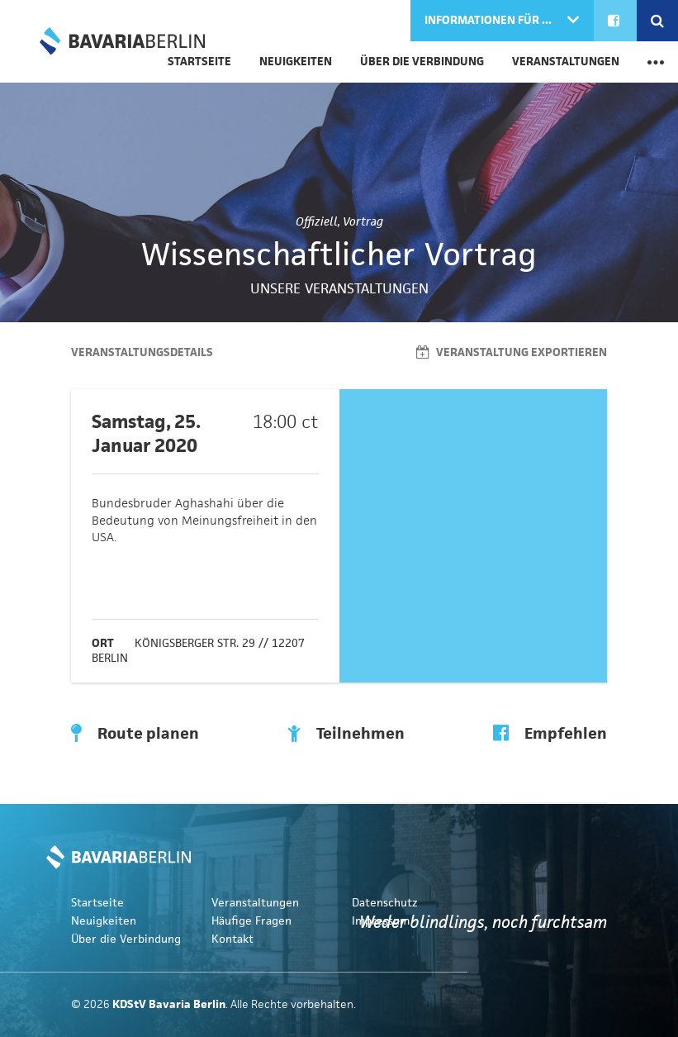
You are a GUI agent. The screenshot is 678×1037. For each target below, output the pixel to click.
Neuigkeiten (295, 62)
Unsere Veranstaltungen (339, 288)
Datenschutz (385, 903)
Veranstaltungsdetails (142, 352)
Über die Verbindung (422, 62)
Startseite (97, 903)
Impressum (381, 921)
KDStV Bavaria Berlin (122, 41)
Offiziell (317, 221)
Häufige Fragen (251, 921)
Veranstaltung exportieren (511, 352)
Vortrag (363, 221)
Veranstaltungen (565, 62)
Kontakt (232, 939)
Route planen (135, 734)
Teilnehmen (346, 734)
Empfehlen (550, 734)
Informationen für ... (489, 20)
